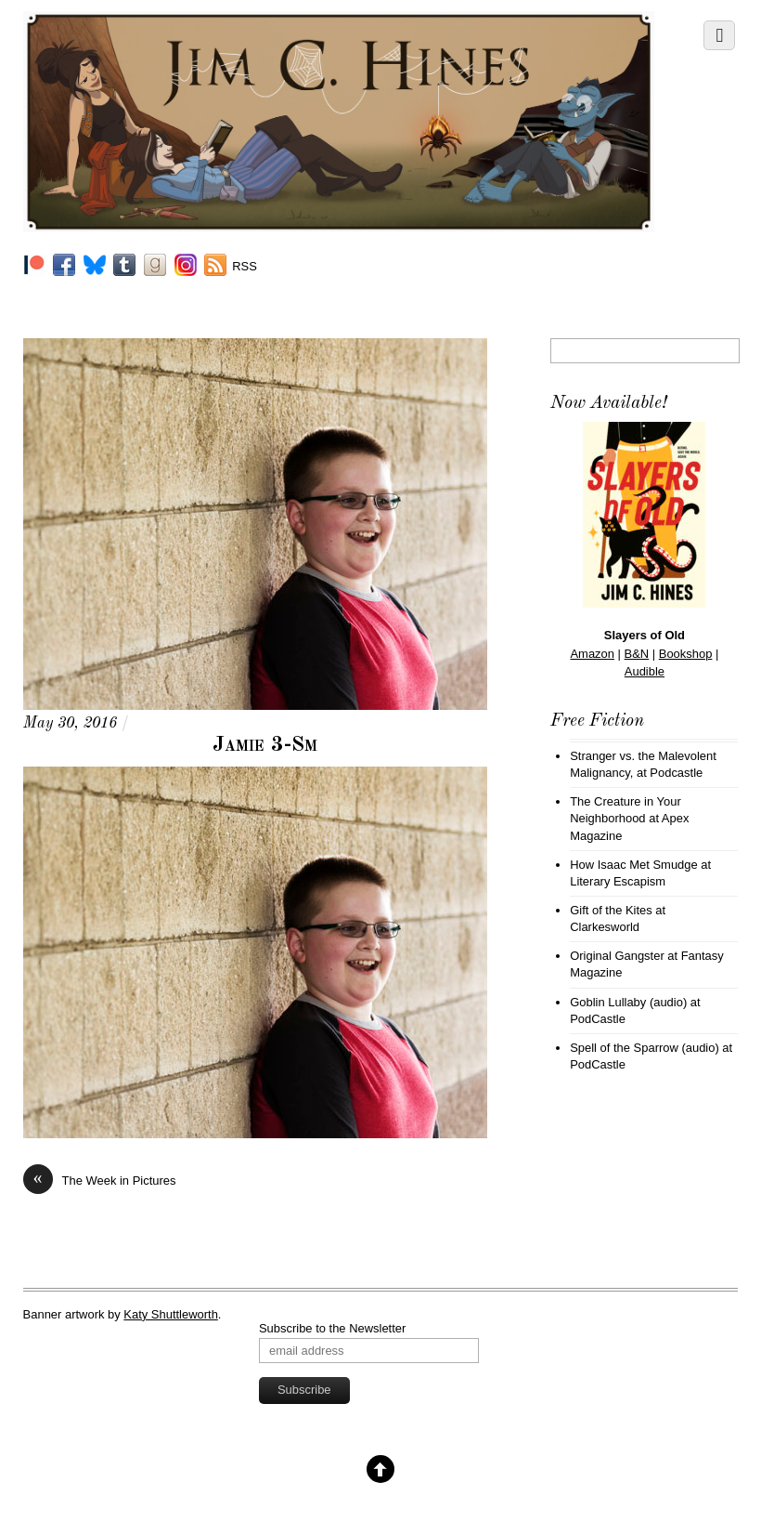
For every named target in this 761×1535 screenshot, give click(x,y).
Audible (644, 671)
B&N (637, 654)
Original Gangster (617, 956)
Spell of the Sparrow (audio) (644, 1048)
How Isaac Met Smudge (634, 865)
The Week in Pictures (99, 1180)
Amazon (592, 654)
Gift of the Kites (611, 910)
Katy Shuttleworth (170, 1314)
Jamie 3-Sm (265, 745)
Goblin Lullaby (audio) (628, 1002)
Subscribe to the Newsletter (332, 1328)
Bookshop (686, 654)
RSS (244, 266)
